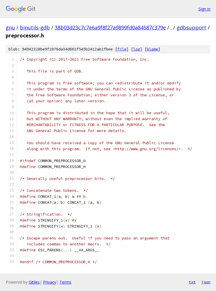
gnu (10, 27)
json (205, 281)
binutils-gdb (35, 27)
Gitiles (34, 282)
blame (152, 49)
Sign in (204, 9)
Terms (65, 282)
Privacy (49, 282)
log (136, 49)
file (121, 49)
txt (192, 281)
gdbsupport (191, 27)
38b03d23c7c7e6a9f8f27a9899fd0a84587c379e (110, 27)
